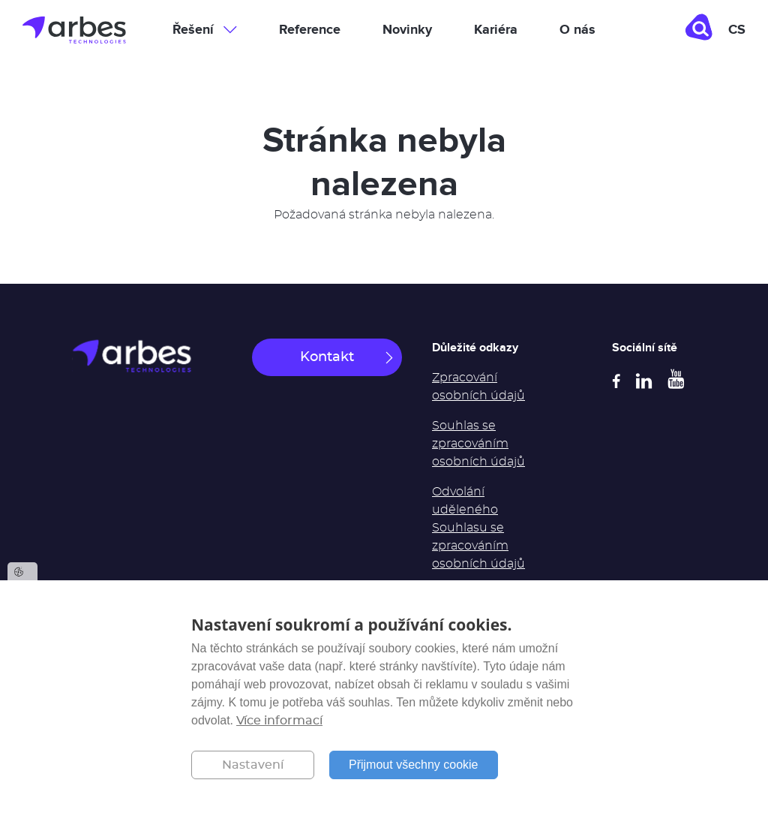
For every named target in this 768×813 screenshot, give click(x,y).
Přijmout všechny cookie (413, 764)
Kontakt (327, 357)
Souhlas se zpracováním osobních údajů (478, 444)
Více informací (279, 721)
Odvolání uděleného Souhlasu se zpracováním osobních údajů (478, 528)
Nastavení (253, 765)
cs (737, 30)
